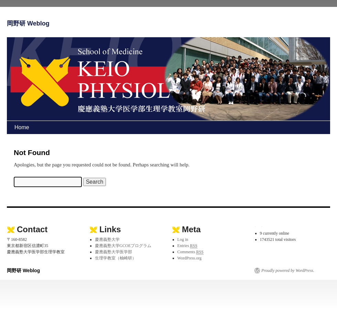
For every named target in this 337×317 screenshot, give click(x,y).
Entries (187, 245)
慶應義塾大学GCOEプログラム (123, 245)
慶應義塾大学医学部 (113, 251)
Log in (182, 239)
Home (21, 127)
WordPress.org (189, 258)
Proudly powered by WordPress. (287, 270)
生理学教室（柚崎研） (115, 258)
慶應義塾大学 (107, 239)
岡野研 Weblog (28, 23)
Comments (190, 252)
